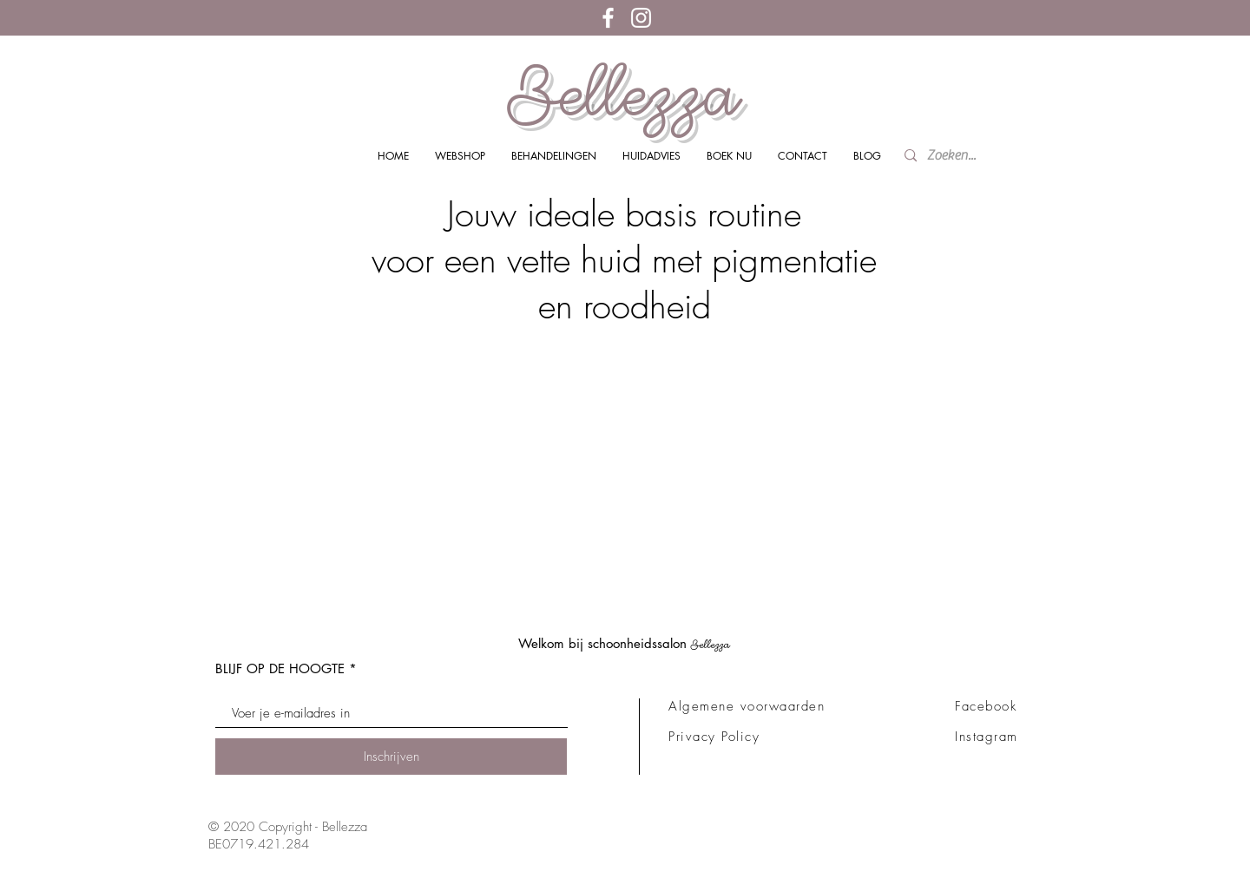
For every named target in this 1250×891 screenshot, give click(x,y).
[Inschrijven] (391, 756)
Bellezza (624, 93)
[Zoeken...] (956, 155)
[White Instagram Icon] (641, 17)
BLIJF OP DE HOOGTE (280, 668)
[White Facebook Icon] (608, 17)
